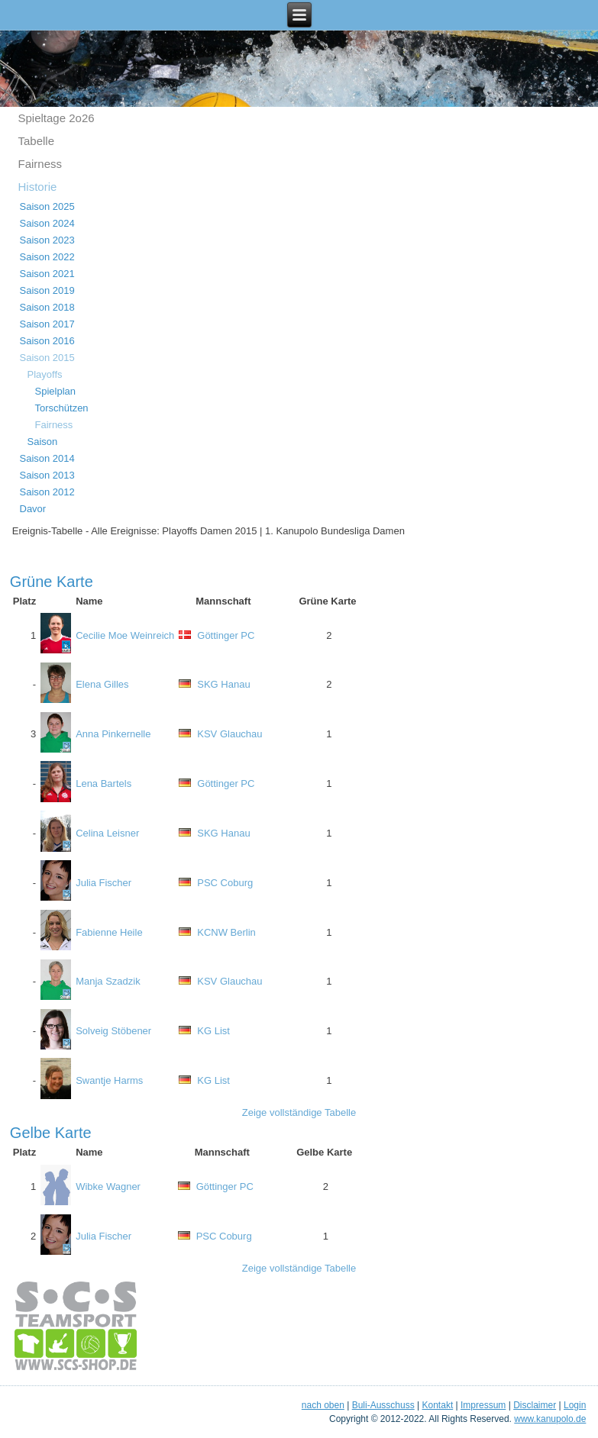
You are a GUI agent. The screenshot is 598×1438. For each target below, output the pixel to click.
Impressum (483, 1405)
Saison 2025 (47, 206)
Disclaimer (534, 1405)
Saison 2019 (47, 290)
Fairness (40, 163)
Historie (37, 186)
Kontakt (438, 1405)
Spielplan (55, 391)
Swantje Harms (109, 1080)
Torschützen (62, 408)
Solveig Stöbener (113, 1031)
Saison (42, 441)
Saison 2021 (47, 273)
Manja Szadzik (108, 981)
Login (575, 1405)
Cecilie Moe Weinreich (125, 635)
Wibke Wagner (108, 1186)
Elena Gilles (102, 684)
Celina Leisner (107, 833)
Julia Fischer (103, 882)
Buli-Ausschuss (383, 1405)
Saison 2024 (47, 223)
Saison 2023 (47, 240)
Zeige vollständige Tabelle (299, 1112)
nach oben (323, 1405)
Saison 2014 (47, 458)
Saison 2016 (47, 341)
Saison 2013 (47, 475)
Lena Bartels (103, 783)
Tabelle (36, 140)
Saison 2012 (47, 492)
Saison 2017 (47, 324)
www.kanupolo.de (550, 1419)
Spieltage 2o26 (56, 117)
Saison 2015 (47, 357)
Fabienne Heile (109, 932)
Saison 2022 (47, 257)
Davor (33, 508)
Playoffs (45, 374)
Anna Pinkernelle (113, 734)
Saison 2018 (47, 307)
